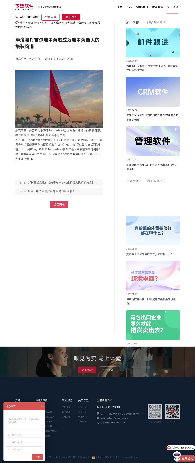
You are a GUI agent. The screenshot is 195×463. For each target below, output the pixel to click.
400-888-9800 (29, 17)
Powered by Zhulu (131, 457)
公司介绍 (82, 424)
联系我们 (82, 433)
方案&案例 (141, 7)
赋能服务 (157, 7)
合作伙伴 (82, 438)
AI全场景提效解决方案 (46, 448)
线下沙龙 (66, 428)
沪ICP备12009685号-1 (79, 457)
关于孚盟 (172, 7)
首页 (120, 7)
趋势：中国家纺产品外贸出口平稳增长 (51, 193)
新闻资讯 (34, 23)
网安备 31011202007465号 (108, 457)
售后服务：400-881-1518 (113, 439)
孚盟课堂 (66, 424)
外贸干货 (48, 23)
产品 (129, 7)
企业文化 (82, 428)
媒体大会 (66, 433)
